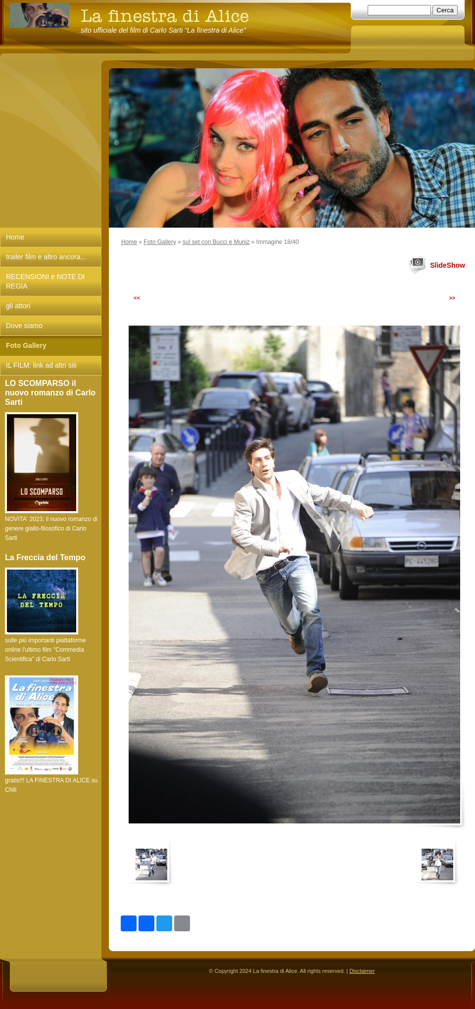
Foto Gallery (159, 242)
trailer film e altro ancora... (46, 257)
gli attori (18, 306)
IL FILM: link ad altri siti (41, 365)
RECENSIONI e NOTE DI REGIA (45, 281)
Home (129, 242)
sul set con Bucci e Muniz (216, 242)
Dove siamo (24, 326)
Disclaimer (362, 971)
